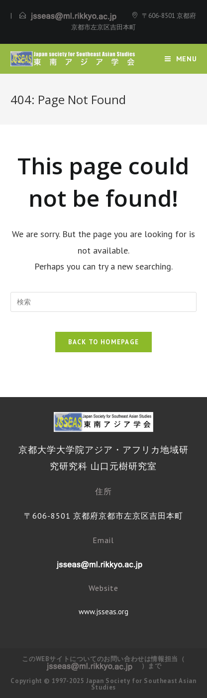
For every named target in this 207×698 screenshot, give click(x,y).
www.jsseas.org (103, 611)
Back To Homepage (103, 342)
